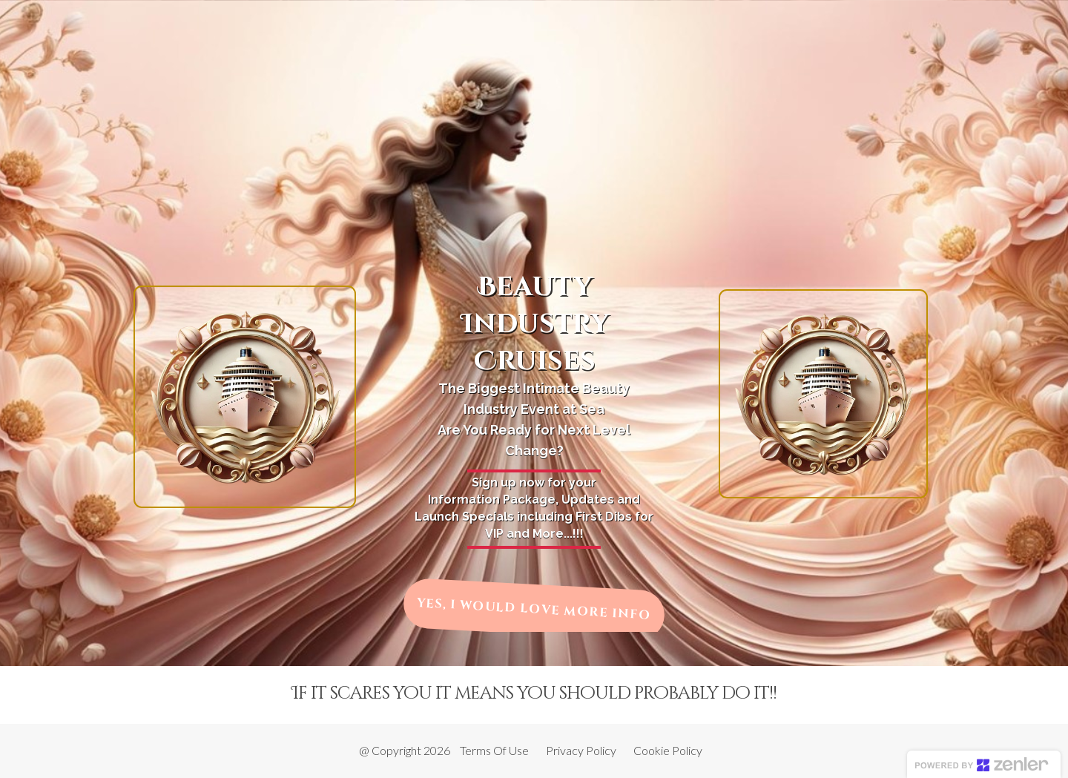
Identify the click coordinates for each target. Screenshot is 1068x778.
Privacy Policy (581, 750)
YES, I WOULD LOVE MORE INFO (534, 609)
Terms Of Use (494, 750)
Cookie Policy (667, 750)
